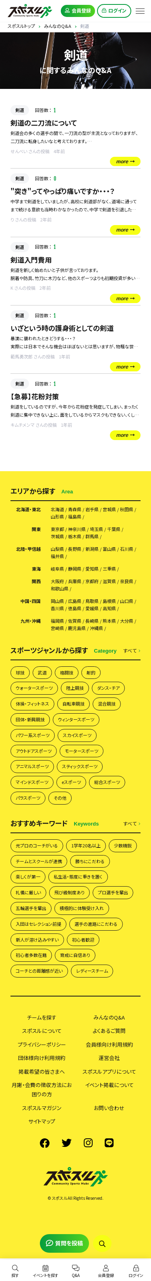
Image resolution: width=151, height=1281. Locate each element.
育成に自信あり (75, 955)
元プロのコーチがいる (37, 845)
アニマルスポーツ (32, 766)
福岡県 (57, 621)
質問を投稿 (64, 1243)
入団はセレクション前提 (38, 924)
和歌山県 (59, 588)
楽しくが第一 (28, 876)
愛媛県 (92, 608)
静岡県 (74, 569)
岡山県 (57, 601)
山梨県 (57, 549)
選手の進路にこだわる (96, 924)
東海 (36, 569)
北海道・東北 (28, 509)
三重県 (109, 569)
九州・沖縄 (31, 621)
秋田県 (126, 509)
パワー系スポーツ (33, 735)
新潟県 (92, 549)
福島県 (74, 516)
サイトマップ (41, 1121)
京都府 (92, 581)
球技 (20, 672)
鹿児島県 (77, 628)
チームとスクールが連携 (39, 861)
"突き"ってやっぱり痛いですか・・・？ (62, 191)
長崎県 (92, 621)
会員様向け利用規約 (109, 1044)
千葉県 (113, 529)
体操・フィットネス (32, 703)
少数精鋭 (123, 845)
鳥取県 (92, 601)
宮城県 (109, 509)
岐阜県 (57, 569)
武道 (42, 672)
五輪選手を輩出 (31, 908)
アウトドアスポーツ (34, 751)
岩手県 (92, 509)
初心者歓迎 (83, 939)
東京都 (57, 529)
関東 (36, 529)
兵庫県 (74, 581)
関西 (36, 581)
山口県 (126, 601)
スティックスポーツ (79, 766)
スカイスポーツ (77, 735)
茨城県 (57, 536)
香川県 (57, 608)
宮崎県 (57, 628)
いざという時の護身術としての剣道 (62, 328)
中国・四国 (31, 601)
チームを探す (41, 1017)
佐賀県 (74, 621)
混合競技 (107, 703)
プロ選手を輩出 (113, 892)
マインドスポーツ (32, 782)
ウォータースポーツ (34, 688)
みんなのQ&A (109, 1017)
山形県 (57, 516)
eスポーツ (71, 782)
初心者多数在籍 (31, 955)
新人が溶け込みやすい (37, 939)
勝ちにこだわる (90, 861)
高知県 (109, 608)
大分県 (126, 621)
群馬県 (92, 536)
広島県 (74, 601)
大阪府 (57, 581)
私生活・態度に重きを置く (78, 876)
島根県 (109, 601)
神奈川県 (77, 529)
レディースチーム (92, 970)
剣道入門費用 (31, 260)
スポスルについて (42, 1030)
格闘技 (66, 672)
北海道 (57, 509)
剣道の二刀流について (43, 123)
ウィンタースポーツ (76, 719)
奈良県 (126, 581)
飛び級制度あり (69, 892)
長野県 (74, 549)
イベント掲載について (109, 1085)
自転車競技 (73, 703)
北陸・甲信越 (28, 549)
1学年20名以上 (86, 845)
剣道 (19, 110)
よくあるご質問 (109, 1030)
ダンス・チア (108, 688)
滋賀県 (109, 581)
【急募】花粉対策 (34, 396)
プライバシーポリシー (42, 1044)
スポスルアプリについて (109, 1071)
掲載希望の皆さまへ (42, 1071)
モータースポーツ (81, 751)
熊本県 (109, 621)
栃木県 (74, 536)
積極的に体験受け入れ (82, 908)
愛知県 (92, 569)
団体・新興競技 (30, 719)
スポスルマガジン (42, 1108)
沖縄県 (96, 628)
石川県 (126, 549)
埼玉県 (96, 529)
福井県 (57, 556)
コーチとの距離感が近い (39, 970)
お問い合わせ (109, 1108)
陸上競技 (75, 688)
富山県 (109, 549)
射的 (91, 672)
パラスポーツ (28, 797)
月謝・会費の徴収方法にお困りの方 (42, 1089)
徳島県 (74, 608)
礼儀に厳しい (28, 892)
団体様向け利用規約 (41, 1058)
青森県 (74, 509)
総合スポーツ (107, 782)
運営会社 (109, 1058)
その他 (60, 797)
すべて (132, 650)
